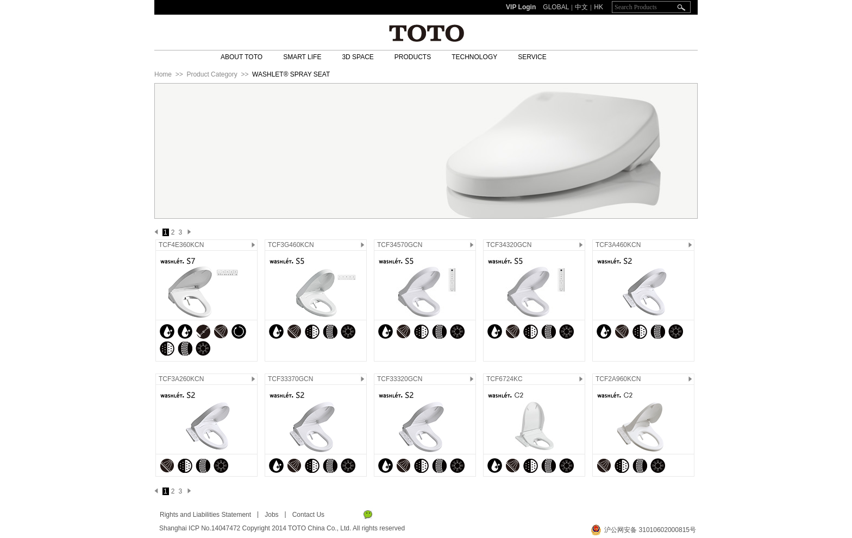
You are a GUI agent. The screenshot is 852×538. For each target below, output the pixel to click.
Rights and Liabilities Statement (205, 514)
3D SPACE (357, 57)
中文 (581, 7)
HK (598, 7)
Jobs (271, 514)
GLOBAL (556, 7)
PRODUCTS (412, 57)
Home (163, 74)
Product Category (211, 74)
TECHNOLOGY (474, 57)
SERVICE (532, 57)
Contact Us (308, 514)
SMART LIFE (302, 57)
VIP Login (521, 7)
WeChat (367, 515)
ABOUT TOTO (241, 57)
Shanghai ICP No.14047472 (199, 528)
